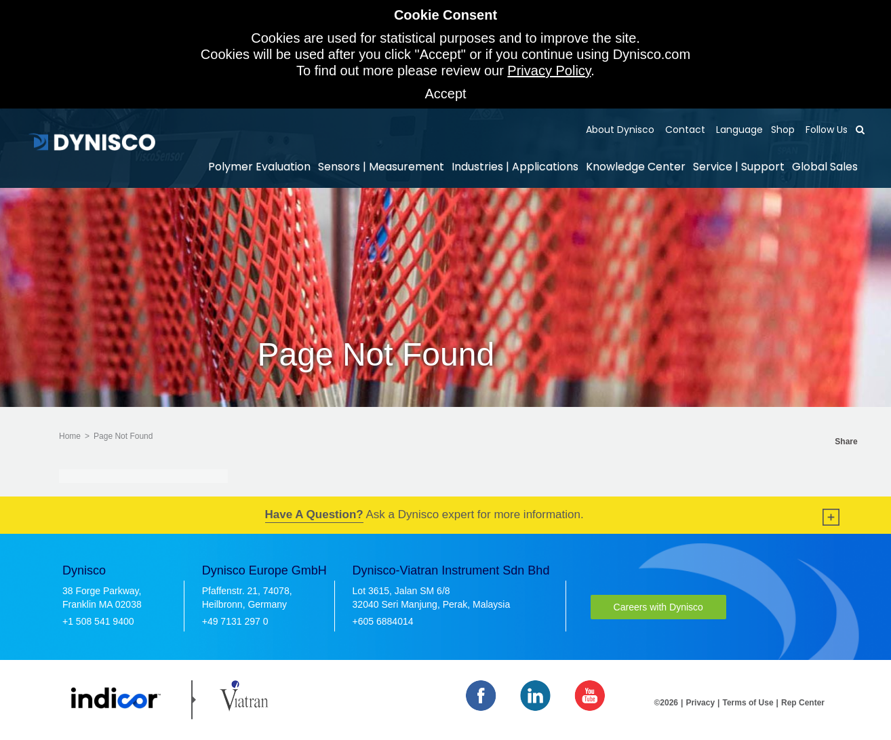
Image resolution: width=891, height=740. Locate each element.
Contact (683, 129)
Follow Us (825, 129)
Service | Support (739, 166)
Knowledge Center (636, 166)
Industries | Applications (515, 166)
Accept (445, 93)
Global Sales (825, 166)
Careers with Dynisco (658, 607)
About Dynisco (620, 129)
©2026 (666, 702)
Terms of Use (747, 702)
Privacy (700, 702)
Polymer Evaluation (259, 166)
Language (738, 129)
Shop (783, 129)
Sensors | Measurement (381, 166)
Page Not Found (123, 436)
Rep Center (803, 702)
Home (70, 436)
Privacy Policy (549, 70)
